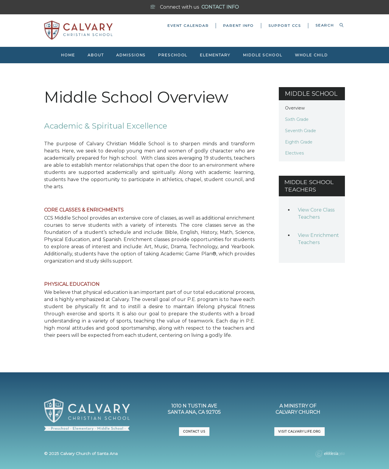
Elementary (215, 55)
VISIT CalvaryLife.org (299, 431)
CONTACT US (194, 431)
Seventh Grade (300, 130)
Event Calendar (187, 25)
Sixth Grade (297, 119)
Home (68, 55)
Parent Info (238, 25)
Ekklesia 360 (330, 454)
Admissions (131, 55)
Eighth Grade (298, 142)
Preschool (172, 55)
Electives (294, 153)
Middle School (262, 55)
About (96, 55)
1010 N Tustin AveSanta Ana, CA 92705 (194, 409)
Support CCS (284, 25)
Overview (295, 108)
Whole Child (311, 55)
